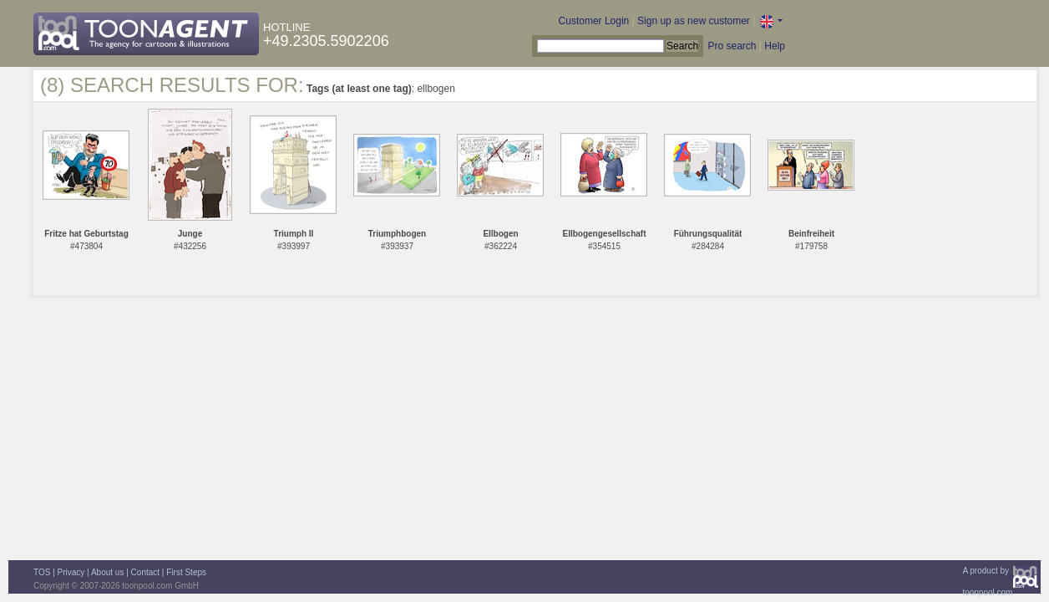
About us (107, 572)
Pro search (731, 46)
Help (774, 46)
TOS (41, 572)
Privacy (71, 572)
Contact (145, 572)
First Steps (186, 572)
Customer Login (594, 21)
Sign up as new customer (693, 21)
